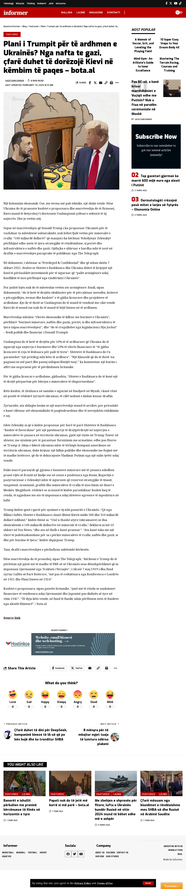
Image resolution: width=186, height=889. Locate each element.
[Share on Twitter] (95, 83)
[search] (169, 12)
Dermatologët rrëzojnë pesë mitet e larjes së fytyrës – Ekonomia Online (155, 200)
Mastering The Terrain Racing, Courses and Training (169, 61)
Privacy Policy (83, 883)
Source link (12, 618)
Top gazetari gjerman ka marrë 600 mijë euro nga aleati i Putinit (156, 176)
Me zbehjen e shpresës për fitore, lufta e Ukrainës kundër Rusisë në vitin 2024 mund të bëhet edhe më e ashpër (116, 810)
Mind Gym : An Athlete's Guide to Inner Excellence (143, 59)
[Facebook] (166, 3)
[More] (116, 83)
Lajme (27, 795)
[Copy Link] (106, 83)
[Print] (111, 83)
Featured (12, 34)
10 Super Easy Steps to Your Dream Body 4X (169, 41)
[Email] (100, 83)
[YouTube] (175, 3)
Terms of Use (106, 883)
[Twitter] (170, 3)
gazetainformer (15, 81)
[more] (124, 12)
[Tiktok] (180, 3)
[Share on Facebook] (89, 83)
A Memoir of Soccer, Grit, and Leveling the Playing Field (143, 43)
